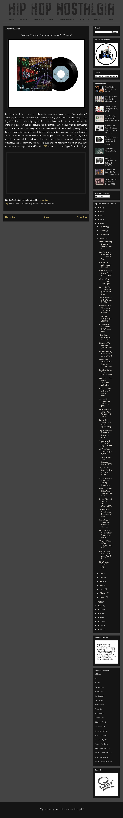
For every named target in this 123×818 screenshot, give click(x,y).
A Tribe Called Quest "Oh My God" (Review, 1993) (112, 172)
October (103, 231)
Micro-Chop (99, 709)
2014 (99, 629)
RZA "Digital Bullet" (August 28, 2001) (105, 265)
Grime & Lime (99, 718)
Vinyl (53, 204)
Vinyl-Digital (99, 700)
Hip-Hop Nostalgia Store (103, 762)
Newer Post (11, 217)
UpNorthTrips (99, 705)
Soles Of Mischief (101, 736)
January (103, 597)
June (101, 578)
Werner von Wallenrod (102, 757)
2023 (99, 220)
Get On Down (99, 696)
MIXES (52, 19)
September (104, 235)
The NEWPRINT (100, 727)
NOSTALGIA (39, 19)
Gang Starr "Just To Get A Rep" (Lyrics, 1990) (111, 182)
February (103, 593)
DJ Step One (99, 692)
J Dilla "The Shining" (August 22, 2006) (105, 319)
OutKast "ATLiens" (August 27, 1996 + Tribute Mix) (105, 273)
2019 (99, 610)
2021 (99, 602)
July (101, 574)
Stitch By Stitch (100, 722)
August (102, 239)
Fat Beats (98, 674)
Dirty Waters (99, 714)
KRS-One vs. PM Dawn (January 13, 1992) (111, 109)
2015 (99, 626)
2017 (99, 618)
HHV (96, 679)
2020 (100, 606)
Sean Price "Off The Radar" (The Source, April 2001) (112, 118)
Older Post (82, 217)
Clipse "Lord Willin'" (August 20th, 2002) (105, 337)
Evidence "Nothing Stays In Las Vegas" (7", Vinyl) (105, 354)
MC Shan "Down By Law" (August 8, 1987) (105, 451)
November (103, 227)
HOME (11, 19)
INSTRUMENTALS (67, 19)
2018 (100, 614)
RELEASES (24, 19)
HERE (45, 146)
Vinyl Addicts (99, 687)
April (102, 585)
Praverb (97, 683)
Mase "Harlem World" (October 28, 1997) (110, 89)
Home (46, 217)
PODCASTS (98, 19)
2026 (99, 208)
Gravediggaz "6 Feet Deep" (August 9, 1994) (105, 443)
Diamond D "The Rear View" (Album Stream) (105, 345)
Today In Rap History (102, 749)
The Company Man (101, 740)
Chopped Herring (101, 731)
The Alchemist (46, 204)
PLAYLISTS (84, 19)
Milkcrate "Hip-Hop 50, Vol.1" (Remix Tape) (104, 281)
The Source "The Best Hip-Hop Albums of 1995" (111, 99)
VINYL (111, 19)
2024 (99, 216)
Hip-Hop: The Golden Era (103, 753)
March (102, 589)
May (101, 582)
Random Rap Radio (101, 744)
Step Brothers (34, 204)
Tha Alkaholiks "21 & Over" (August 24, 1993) (105, 300)
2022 (99, 224)
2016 (99, 622)
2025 (99, 212)
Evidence (25, 204)
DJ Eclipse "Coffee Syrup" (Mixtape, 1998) (105, 372)
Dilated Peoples (15, 204)
